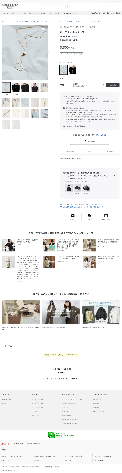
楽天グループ (105, 1)
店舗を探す (91, 141)
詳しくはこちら (101, 135)
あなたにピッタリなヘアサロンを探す (12, 456)
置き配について (83, 204)
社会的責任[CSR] (47, 467)
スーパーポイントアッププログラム (73, 399)
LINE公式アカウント (99, 411)
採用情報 (56, 467)
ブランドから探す (37, 399)
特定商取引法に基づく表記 (70, 419)
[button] (3, 52)
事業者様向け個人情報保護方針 (30, 467)
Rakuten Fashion (19, 6)
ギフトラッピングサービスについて (76, 181)
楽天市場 (116, 1)
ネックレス (85, 22)
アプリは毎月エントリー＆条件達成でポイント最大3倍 (104, 13)
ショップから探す (37, 403)
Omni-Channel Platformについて (72, 423)
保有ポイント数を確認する (103, 456)
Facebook (96, 403)
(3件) (75, 37)
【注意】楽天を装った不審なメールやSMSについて (61, 355)
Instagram (96, 407)
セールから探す (37, 411)
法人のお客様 (66, 415)
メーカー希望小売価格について (93, 207)
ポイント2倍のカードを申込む (73, 456)
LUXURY (4, 403)
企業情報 (4, 467)
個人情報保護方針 (14, 467)
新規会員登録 (97, 399)
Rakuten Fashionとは (69, 403)
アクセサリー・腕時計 (73, 22)
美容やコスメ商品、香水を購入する (44, 456)
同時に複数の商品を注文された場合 (71, 207)
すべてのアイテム (37, 415)
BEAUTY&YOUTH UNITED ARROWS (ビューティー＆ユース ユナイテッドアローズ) (39, 22)
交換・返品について (97, 204)
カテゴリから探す (37, 407)
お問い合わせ (66, 411)
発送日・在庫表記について (68, 204)
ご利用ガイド (66, 407)
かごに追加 (113, 85)
